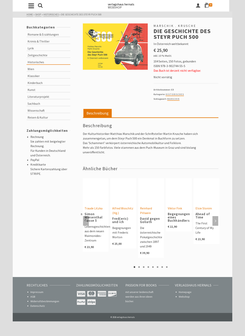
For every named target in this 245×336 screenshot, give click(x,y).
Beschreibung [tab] (97, 113)
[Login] (200, 6)
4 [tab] (148, 267)
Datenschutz (37, 306)
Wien (31, 69)
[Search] (40, 6)
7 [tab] (162, 267)
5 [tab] (153, 267)
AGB (32, 296)
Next (215, 221)
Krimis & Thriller (39, 41)
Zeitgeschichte (37, 55)
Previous (86, 221)
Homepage (185, 292)
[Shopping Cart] (211, 6)
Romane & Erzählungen (43, 34)
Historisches (175, 94)
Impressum (36, 292)
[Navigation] (31, 6)
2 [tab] (139, 267)
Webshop (184, 296)
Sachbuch (34, 103)
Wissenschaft (36, 110)
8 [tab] (167, 267)
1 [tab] (134, 267)
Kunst (31, 90)
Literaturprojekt (38, 97)
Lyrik (31, 48)
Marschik (173, 98)
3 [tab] (144, 267)
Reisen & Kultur (38, 117)
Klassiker (34, 76)
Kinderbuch (35, 83)
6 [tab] (157, 267)
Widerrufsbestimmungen (44, 301)
